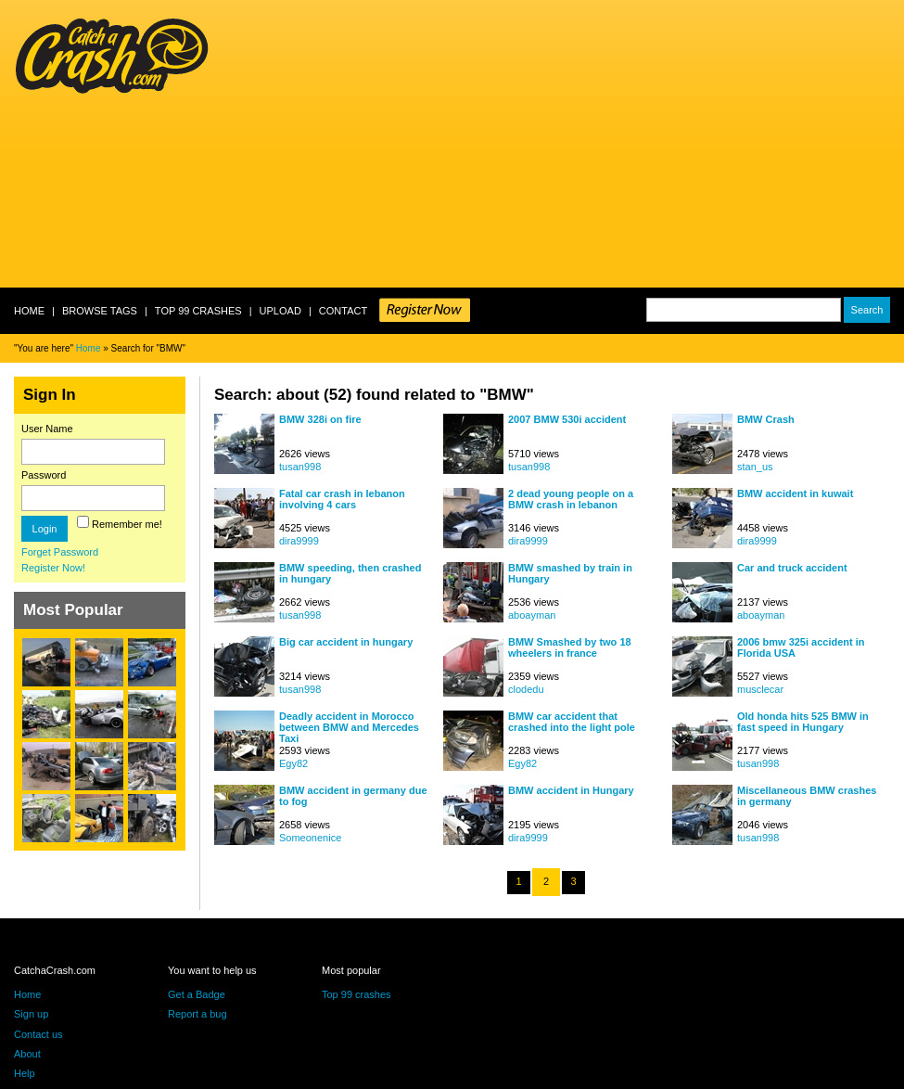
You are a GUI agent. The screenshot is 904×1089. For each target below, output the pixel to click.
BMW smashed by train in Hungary (570, 573)
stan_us (755, 466)
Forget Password (59, 551)
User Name (47, 428)
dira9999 (299, 540)
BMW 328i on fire (320, 419)
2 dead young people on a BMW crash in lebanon (570, 499)
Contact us (38, 1034)
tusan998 (300, 466)
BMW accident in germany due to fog (353, 796)
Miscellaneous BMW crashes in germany (806, 796)
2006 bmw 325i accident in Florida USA (801, 647)
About (27, 1053)
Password (43, 474)
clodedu (526, 689)
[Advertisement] (471, 144)
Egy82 (293, 763)
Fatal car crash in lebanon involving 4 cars (342, 499)
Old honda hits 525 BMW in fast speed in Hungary (803, 722)
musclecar (760, 689)
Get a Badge (196, 994)
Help (24, 1073)
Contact (343, 310)
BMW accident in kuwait (795, 493)
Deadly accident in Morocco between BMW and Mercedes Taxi (349, 727)
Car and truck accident (792, 567)
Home (29, 310)
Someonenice (310, 837)
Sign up (31, 1013)
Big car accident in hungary (346, 641)
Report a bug (197, 1013)
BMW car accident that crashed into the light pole (571, 722)
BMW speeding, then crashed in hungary (350, 573)
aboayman (531, 615)
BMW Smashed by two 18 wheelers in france (569, 647)
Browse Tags (99, 310)
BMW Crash (766, 419)
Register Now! (53, 567)
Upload (280, 310)
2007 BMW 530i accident (567, 419)
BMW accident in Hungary (571, 790)
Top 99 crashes (198, 310)
